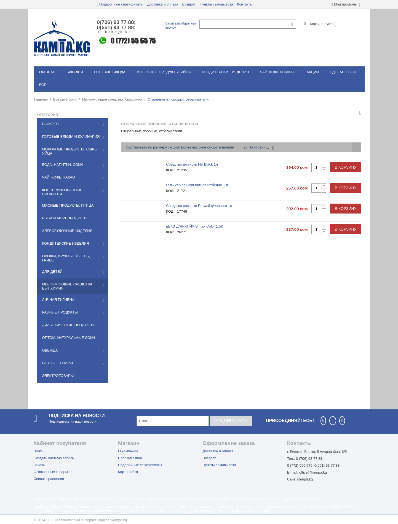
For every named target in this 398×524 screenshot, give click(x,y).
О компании (128, 451)
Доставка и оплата (162, 4)
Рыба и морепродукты (64, 218)
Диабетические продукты (68, 325)
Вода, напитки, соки (62, 165)
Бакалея (74, 72)
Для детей (52, 271)
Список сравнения (49, 479)
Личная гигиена (58, 300)
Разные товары (57, 363)
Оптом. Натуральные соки (68, 338)
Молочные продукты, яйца (164, 72)
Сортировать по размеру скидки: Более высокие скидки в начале (182, 148)
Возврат (189, 4)
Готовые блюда (109, 72)
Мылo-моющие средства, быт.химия (112, 99)
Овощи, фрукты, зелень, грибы (66, 258)
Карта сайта (128, 472)
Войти (39, 451)
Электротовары (58, 376)
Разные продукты (60, 312)
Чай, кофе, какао (58, 177)
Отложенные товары (51, 472)
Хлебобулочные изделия (67, 231)
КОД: (170, 170)
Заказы (40, 465)
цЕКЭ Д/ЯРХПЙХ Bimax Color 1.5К (194, 226)
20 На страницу (259, 148)
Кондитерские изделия (225, 72)
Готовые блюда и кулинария (71, 136)
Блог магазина (130, 458)
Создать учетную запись (54, 458)
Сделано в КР (343, 72)
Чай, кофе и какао (277, 72)
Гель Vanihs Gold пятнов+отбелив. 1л (197, 185)
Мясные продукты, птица (68, 205)
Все (42, 85)
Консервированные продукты (62, 192)
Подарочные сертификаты (121, 4)
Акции (312, 72)
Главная (47, 72)
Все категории (65, 99)
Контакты (245, 4)
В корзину (346, 167)
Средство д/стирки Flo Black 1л (192, 164)
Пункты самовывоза (216, 4)
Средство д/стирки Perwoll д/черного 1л (199, 206)
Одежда (50, 350)
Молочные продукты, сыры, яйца (70, 151)
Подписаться (231, 420)
